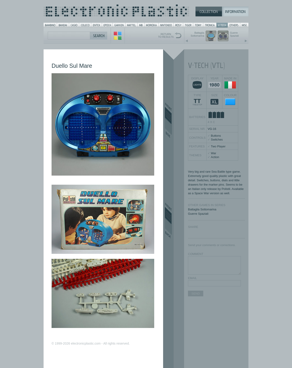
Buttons (216, 135)
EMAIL (192, 278)
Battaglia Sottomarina (202, 209)
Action (215, 157)
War (213, 153)
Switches (217, 139)
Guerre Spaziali (198, 213)
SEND (195, 293)
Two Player (218, 146)
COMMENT (195, 254)
